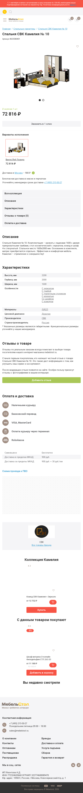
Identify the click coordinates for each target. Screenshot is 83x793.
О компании (9, 738)
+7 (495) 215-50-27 (53, 182)
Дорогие (46, 313)
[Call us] (5, 12)
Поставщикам (10, 752)
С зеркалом (48, 288)
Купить (41, 610)
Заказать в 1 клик (41, 123)
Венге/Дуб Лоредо (15, 159)
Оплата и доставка (15, 223)
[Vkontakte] (73, 765)
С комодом (47, 301)
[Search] (10, 12)
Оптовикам (8, 748)
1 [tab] (40, 100)
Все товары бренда (41, 545)
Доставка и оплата (52, 743)
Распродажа (9, 757)
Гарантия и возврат (53, 757)
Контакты (8, 743)
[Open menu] (5, 20)
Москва (19, 172)
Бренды (46, 738)
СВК (44, 318)
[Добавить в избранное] (77, 46)
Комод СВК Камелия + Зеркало (41, 596)
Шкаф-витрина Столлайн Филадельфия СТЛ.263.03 (38, 658)
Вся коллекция (13, 193)
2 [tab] (43, 100)
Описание (10, 200)
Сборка (46, 752)
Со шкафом (48, 298)
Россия (45, 322)
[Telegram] (79, 765)
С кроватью (48, 296)
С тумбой (46, 290)
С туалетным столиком (54, 293)
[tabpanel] (41, 72)
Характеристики (13, 208)
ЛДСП (45, 309)
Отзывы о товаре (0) (16, 215)
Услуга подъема (51, 748)
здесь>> (73, 4)
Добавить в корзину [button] (41, 672)
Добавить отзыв (41, 380)
